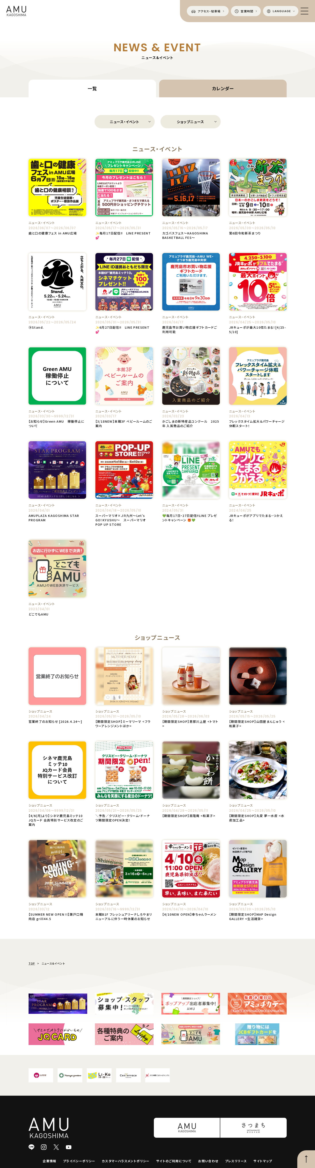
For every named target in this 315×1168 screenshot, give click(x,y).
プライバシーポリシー (79, 1161)
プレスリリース (236, 1161)
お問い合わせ (208, 1161)
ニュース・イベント (124, 121)
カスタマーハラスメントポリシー (126, 1161)
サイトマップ (262, 1161)
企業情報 (49, 1161)
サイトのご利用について (173, 1161)
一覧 (92, 88)
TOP (32, 963)
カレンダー (223, 88)
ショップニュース (190, 121)
